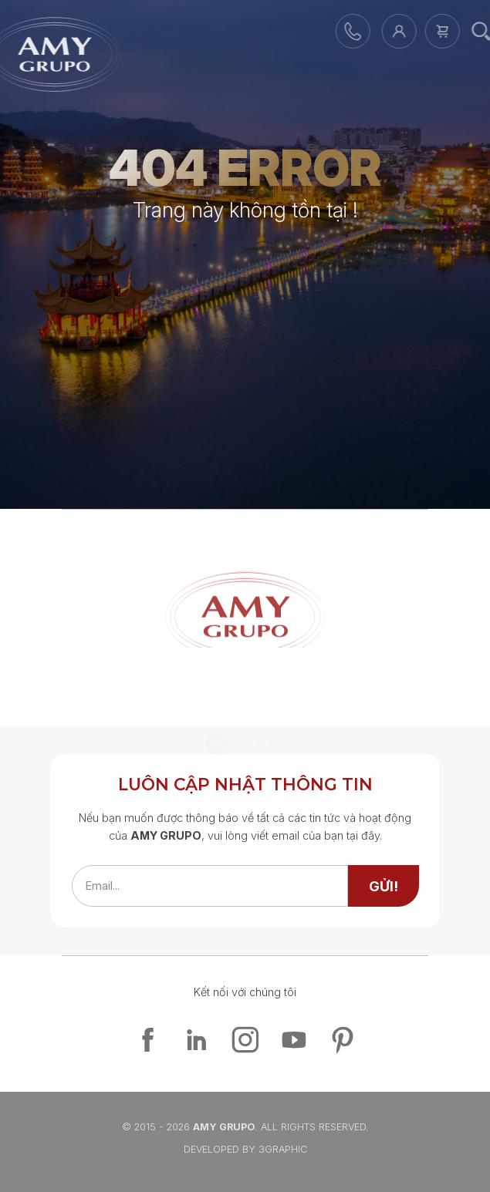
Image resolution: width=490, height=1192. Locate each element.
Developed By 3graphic (245, 1149)
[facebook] (147, 1039)
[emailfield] (210, 886)
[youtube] (293, 1039)
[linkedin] (196, 1039)
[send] (383, 886)
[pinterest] (342, 1039)
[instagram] (245, 1039)
